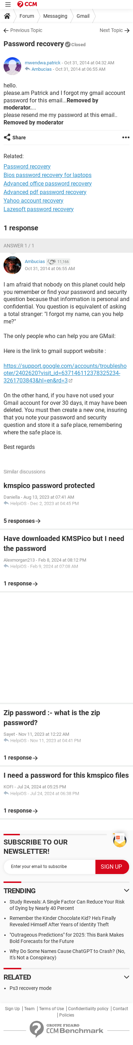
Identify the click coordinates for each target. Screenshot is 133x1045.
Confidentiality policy (88, 1008)
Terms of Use (51, 1008)
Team (29, 1008)
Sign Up (12, 1008)
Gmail (83, 16)
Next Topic (111, 30)
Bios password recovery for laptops (48, 175)
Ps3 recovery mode (30, 988)
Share (19, 137)
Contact (120, 1008)
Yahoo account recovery (33, 200)
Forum (27, 16)
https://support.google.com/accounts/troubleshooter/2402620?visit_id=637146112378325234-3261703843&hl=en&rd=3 (65, 373)
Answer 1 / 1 (19, 245)
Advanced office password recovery (48, 183)
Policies (66, 1015)
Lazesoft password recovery (39, 209)
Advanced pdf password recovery (45, 192)
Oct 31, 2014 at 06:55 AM (80, 69)
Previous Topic (26, 30)
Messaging (55, 16)
